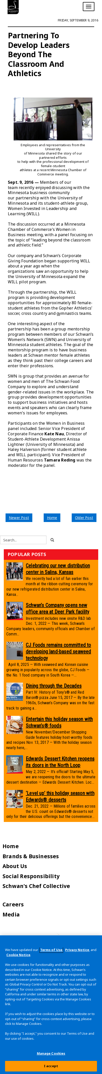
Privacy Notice (77, 949)
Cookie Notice (18, 955)
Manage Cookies (51, 1053)
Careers (13, 904)
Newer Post (19, 517)
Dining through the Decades (54, 686)
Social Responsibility (31, 876)
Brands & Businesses (31, 856)
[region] (51, 1004)
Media (11, 914)
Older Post (84, 517)
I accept (51, 1066)
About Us (15, 866)
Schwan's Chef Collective (36, 885)
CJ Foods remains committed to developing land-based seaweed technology (58, 651)
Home (52, 517)
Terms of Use (51, 949)
